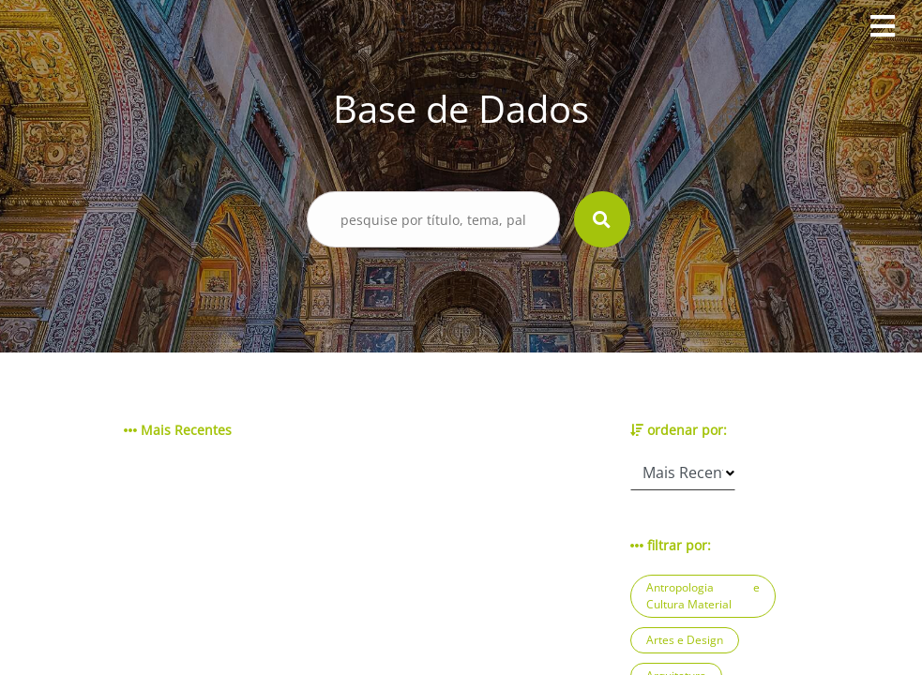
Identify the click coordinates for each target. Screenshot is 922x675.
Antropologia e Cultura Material (703, 595)
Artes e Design (684, 640)
